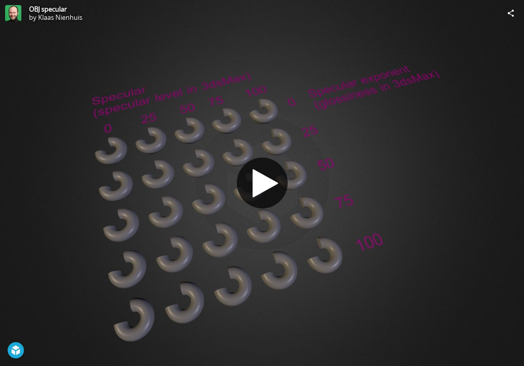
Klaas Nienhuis (60, 17)
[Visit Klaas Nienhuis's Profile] (13, 13)
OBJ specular (48, 9)
